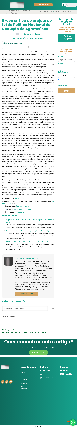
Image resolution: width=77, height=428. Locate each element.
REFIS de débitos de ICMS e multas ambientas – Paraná (27, 242)
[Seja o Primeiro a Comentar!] (25, 308)
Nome (60, 57)
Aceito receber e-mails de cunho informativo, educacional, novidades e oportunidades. (66, 83)
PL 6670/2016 (19, 198)
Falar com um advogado (25, 388)
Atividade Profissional (63, 72)
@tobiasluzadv (21, 212)
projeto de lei (41, 332)
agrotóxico (14, 332)
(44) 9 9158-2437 (22, 206)
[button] (63, 4)
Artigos (23, 372)
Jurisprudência (25, 376)
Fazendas (24, 380)
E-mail (61, 64)
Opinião (15, 330)
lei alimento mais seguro (27, 332)
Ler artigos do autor (26, 294)
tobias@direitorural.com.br (23, 209)
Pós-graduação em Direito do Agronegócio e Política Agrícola (30, 231)
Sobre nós (24, 383)
